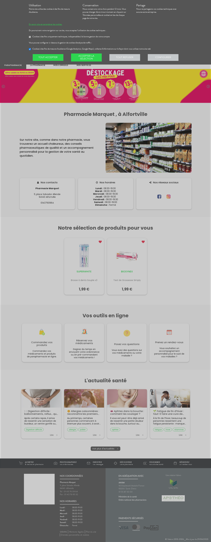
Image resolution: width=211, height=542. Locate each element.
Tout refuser (124, 57)
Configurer (163, 57)
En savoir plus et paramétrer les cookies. (45, 24)
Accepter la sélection (86, 57)
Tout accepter (48, 57)
